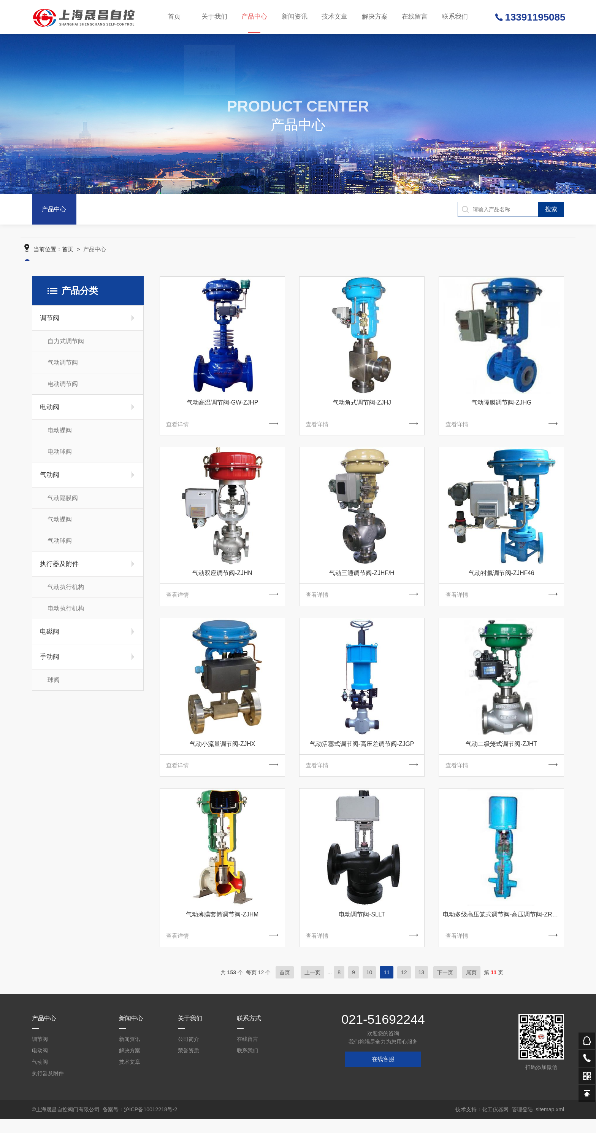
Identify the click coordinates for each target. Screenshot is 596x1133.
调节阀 (49, 324)
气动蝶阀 (60, 525)
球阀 (54, 686)
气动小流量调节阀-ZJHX (222, 754)
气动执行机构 (66, 593)
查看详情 (222, 431)
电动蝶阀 (60, 436)
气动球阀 (60, 546)
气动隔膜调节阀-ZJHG (501, 408)
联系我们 (454, 17)
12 (404, 986)
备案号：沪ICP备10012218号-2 (140, 1123)
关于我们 (214, 17)
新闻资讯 (294, 17)
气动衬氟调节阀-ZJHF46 (501, 581)
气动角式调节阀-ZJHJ (362, 408)
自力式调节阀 (66, 347)
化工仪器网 (495, 1123)
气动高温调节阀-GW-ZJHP (222, 408)
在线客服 (383, 1073)
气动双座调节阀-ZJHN (222, 581)
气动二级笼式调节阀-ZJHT (501, 754)
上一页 (312, 986)
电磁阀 (49, 637)
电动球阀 (60, 457)
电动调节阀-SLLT (362, 926)
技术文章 (334, 17)
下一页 (445, 986)
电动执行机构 (66, 614)
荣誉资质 (188, 1064)
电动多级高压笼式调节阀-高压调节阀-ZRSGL (503, 926)
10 (369, 986)
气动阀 (49, 480)
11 (387, 986)
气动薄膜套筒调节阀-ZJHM (222, 926)
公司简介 (188, 1053)
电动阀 (49, 413)
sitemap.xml (550, 1123)
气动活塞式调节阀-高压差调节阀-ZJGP (361, 754)
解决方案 (374, 17)
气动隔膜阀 (63, 504)
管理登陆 (522, 1123)
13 (421, 986)
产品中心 (254, 23)
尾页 (471, 986)
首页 (174, 17)
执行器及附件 (59, 570)
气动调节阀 (63, 368)
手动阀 (49, 662)
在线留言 (414, 17)
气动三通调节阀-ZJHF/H (362, 581)
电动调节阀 (63, 390)
